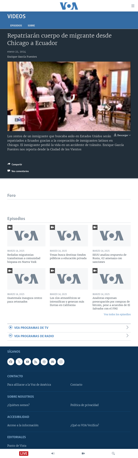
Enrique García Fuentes (22, 56)
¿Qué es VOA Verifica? (84, 425)
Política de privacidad (84, 405)
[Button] (14, 165)
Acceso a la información (23, 425)
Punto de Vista (16, 445)
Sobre (31, 25)
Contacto (76, 385)
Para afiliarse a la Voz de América (29, 385)
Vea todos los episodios (117, 314)
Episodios (16, 25)
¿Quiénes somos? (18, 405)
